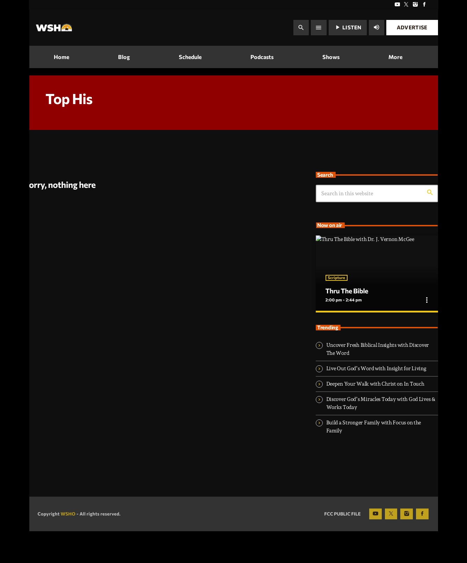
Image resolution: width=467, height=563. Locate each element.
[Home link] (54, 27)
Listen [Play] (348, 27)
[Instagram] (415, 4)
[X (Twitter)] (406, 4)
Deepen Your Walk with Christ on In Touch (375, 415)
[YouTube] (397, 4)
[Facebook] (424, 4)
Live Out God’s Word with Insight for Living (376, 400)
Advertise (412, 27)
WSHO (67, 545)
